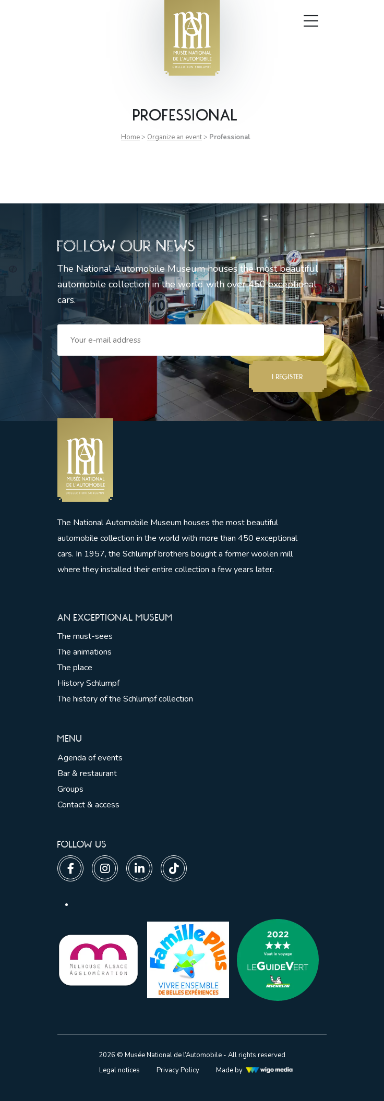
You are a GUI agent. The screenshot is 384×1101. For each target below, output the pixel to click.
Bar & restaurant (87, 773)
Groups (70, 789)
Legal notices (119, 1070)
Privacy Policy (178, 1070)
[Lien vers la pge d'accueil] (182, 460)
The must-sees (85, 636)
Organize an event (174, 137)
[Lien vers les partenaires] (98, 959)
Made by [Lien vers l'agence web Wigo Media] (254, 1070)
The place (74, 667)
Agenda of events (90, 758)
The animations (84, 652)
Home (130, 137)
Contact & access (88, 804)
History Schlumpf (88, 683)
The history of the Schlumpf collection (125, 699)
